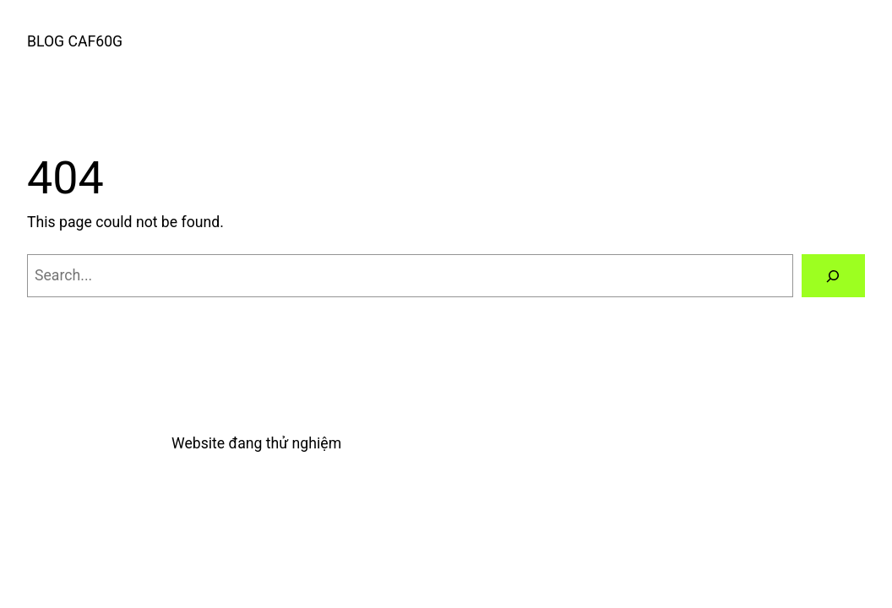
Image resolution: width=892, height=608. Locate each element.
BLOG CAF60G (74, 41)
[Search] (833, 276)
